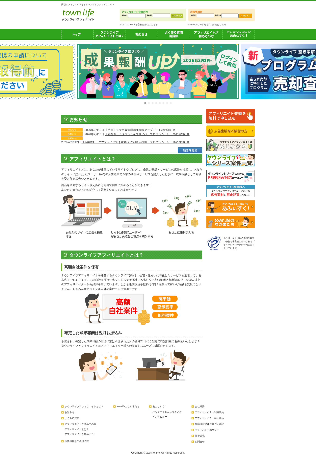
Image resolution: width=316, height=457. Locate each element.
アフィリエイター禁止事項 (209, 418)
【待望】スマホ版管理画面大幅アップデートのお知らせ (140, 130)
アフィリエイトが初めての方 (206, 34)
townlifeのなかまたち (128, 406)
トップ (77, 34)
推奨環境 (200, 435)
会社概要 (200, 406)
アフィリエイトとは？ (77, 429)
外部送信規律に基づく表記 (209, 424)
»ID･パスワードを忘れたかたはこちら (139, 24)
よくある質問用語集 (174, 34)
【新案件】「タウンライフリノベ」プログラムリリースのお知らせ (147, 134)
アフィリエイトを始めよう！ (80, 434)
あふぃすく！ (238, 34)
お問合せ (200, 441)
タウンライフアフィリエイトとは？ (110, 34)
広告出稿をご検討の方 (77, 441)
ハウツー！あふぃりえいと (167, 411)
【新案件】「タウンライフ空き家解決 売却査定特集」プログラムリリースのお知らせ (135, 142)
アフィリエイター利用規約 (209, 412)
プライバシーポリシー (207, 430)
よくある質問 (72, 418)
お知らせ (142, 34)
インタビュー (160, 416)
